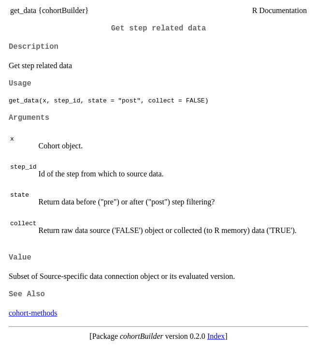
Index (216, 336)
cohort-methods (33, 313)
